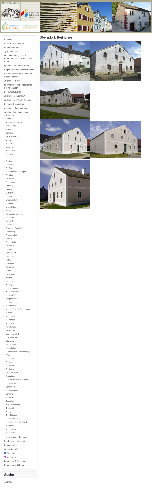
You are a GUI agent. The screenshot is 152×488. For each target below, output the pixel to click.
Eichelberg (10, 189)
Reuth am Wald (12, 373)
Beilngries (10, 133)
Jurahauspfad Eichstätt (14, 96)
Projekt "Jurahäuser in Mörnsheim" (19, 70)
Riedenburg (10, 376)
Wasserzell (10, 426)
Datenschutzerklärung (14, 465)
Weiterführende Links (13, 449)
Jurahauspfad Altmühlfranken (17, 100)
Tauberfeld (10, 401)
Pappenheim (11, 345)
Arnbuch (9, 129)
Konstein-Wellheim (13, 292)
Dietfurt (9, 168)
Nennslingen (11, 327)
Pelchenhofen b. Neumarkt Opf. (18, 352)
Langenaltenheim (12, 299)
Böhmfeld (9, 143)
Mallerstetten (11, 306)
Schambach (10, 387)
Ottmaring (10, 341)
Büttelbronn (10, 147)
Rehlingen (10, 369)
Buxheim (9, 154)
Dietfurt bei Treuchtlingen (16, 172)
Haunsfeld (10, 246)
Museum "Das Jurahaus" (15, 43)
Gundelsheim (11, 242)
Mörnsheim (10, 320)
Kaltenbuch (10, 274)
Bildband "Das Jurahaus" (15, 104)
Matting (9, 313)
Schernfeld (10, 394)
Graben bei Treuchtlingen (15, 228)
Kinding (9, 285)
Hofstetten (10, 263)
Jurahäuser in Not (12, 81)
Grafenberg (10, 232)
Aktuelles (8, 39)
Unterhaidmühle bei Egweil (16, 422)
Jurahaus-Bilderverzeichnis (16, 112)
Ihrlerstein (10, 267)
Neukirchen (10, 330)
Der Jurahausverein (12, 92)
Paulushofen (11, 348)
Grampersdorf (11, 235)
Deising (9, 161)
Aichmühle (10, 115)
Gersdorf (9, 221)
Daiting (8, 158)
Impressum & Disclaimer (15, 461)
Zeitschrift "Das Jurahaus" (15, 108)
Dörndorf (9, 175)
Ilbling (8, 270)
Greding (9, 239)
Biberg (8, 140)
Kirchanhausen (12, 288)
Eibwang (9, 186)
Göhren (9, 225)
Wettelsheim (11, 429)
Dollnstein (10, 179)
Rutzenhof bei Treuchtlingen (17, 380)
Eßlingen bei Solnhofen (15, 214)
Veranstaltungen (11, 47)
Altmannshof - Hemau (14, 122)
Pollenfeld (10, 366)
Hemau (9, 249)
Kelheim (9, 277)
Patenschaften (10, 445)
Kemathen (10, 281)
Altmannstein (11, 126)
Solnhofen (10, 397)
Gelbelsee (10, 218)
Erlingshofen (11, 207)
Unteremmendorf (12, 419)
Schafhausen (11, 383)
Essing (8, 210)
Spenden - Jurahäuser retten (16, 65)
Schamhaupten (12, 390)
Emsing (9, 196)
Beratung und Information (15, 441)
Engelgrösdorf (11, 200)
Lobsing (9, 302)
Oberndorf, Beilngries (14, 337)
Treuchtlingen (11, 415)
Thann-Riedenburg (13, 404)
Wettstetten (10, 433)
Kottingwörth (11, 295)
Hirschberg (10, 256)
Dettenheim (10, 165)
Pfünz (8, 355)
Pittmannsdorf (11, 362)
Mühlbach (10, 323)
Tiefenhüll (10, 408)
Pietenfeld (10, 359)
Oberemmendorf (12, 334)
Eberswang (10, 182)
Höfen (8, 260)
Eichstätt (9, 193)
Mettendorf (10, 316)
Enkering (9, 203)
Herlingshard (11, 253)
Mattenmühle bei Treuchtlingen (18, 309)
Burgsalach (10, 151)
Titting (8, 412)
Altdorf (8, 119)
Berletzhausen (11, 136)
